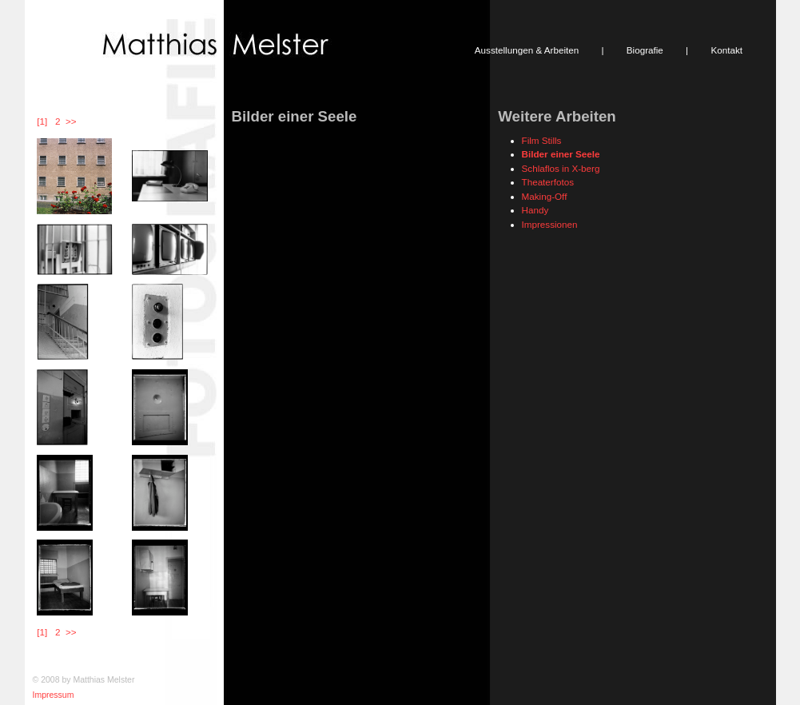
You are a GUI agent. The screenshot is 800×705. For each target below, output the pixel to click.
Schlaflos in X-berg (561, 168)
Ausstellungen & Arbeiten (527, 50)
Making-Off (544, 196)
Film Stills (542, 140)
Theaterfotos (548, 182)
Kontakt (726, 50)
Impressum (53, 694)
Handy (535, 210)
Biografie (645, 50)
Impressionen (550, 224)
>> (71, 121)
